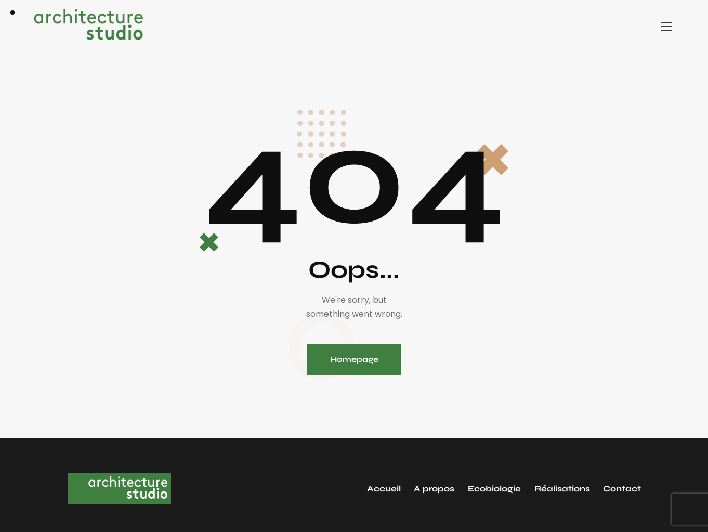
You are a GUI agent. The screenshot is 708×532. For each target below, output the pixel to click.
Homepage (354, 359)
